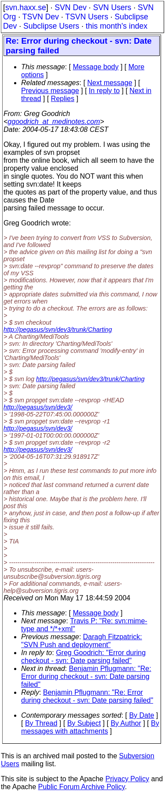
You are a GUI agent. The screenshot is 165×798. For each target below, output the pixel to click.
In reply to (104, 90)
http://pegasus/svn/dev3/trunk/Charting (58, 329)
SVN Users (112, 7)
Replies (62, 98)
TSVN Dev (40, 16)
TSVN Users (86, 16)
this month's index (116, 26)
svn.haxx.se (25, 7)
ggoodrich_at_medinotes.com (53, 121)
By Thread (41, 723)
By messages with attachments (90, 727)
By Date (141, 715)
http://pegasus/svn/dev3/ (38, 407)
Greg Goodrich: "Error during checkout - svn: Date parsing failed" (83, 656)
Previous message (50, 90)
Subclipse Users (51, 26)
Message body (95, 67)
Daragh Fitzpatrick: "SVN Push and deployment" (81, 640)
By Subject (84, 723)
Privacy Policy (127, 779)
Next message (109, 82)
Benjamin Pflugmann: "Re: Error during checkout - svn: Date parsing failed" (86, 676)
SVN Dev (70, 7)
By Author (125, 723)
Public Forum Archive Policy (81, 787)
